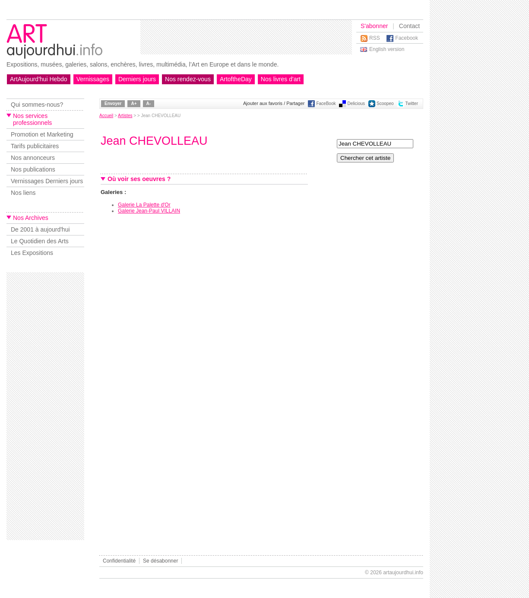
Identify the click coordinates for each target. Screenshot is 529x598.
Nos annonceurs (33, 157)
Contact (409, 25)
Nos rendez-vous (188, 79)
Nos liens (23, 192)
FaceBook (326, 103)
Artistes (125, 115)
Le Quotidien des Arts (40, 241)
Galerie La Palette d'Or (144, 205)
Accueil (106, 115)
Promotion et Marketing (42, 134)
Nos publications (33, 169)
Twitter (411, 103)
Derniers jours (137, 79)
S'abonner (374, 25)
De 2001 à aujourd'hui (40, 229)
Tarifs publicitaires (35, 146)
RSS (374, 38)
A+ (133, 103)
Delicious (356, 103)
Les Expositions (32, 252)
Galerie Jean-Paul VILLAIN (149, 211)
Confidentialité (119, 561)
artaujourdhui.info (403, 572)
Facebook (406, 38)
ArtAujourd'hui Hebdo (38, 79)
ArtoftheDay (236, 79)
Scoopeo (385, 103)
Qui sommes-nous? (37, 104)
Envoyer (113, 103)
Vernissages (92, 79)
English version (386, 49)
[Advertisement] (246, 37)
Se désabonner (160, 561)
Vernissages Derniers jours (47, 181)
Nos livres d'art (281, 79)
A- (148, 103)
